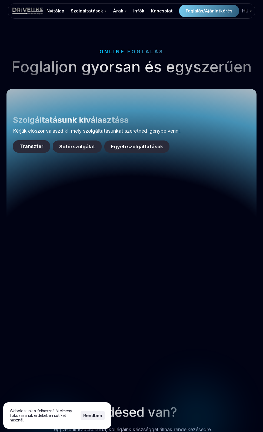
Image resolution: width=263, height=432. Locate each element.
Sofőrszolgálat (77, 146)
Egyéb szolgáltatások (137, 146)
